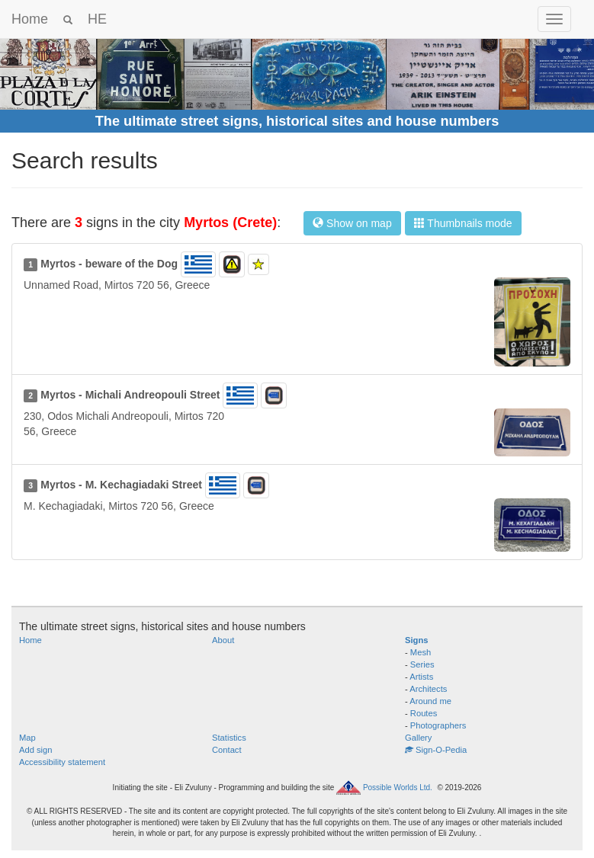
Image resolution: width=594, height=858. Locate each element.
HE (97, 19)
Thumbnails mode (463, 223)
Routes (423, 713)
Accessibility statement (62, 762)
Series (422, 664)
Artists (421, 676)
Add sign (36, 749)
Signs (416, 640)
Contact (227, 749)
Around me (430, 701)
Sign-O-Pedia (436, 749)
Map (27, 737)
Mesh (420, 652)
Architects (428, 688)
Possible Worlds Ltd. (397, 787)
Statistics (229, 737)
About (223, 640)
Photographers (438, 725)
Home (29, 19)
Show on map (352, 223)
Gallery (418, 737)
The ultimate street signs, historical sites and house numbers (297, 121)
